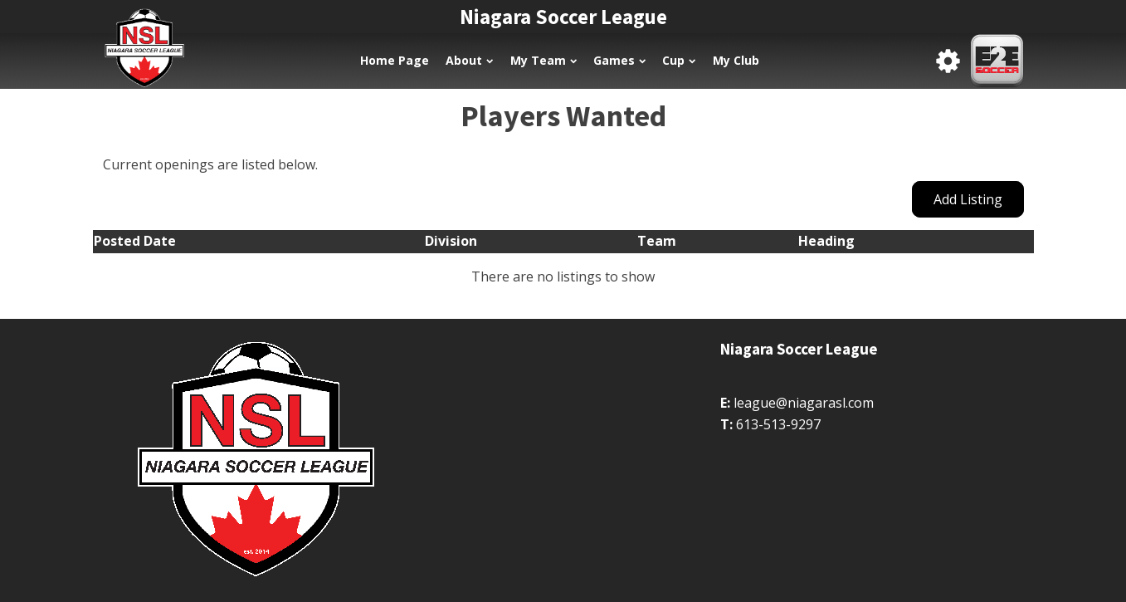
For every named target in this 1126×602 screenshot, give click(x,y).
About (469, 60)
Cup (678, 60)
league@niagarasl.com (804, 403)
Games (619, 60)
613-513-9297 (778, 424)
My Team (543, 60)
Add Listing (967, 199)
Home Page (394, 60)
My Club (736, 60)
